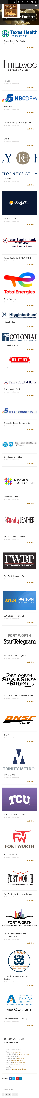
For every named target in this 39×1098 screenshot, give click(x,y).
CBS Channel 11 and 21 (14, 616)
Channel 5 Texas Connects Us (17, 423)
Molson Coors (10, 218)
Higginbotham (10, 322)
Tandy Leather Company (14, 536)
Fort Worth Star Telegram (15, 655)
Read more (30, 47)
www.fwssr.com (16, 1052)
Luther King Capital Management (18, 122)
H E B (6, 367)
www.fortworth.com (23, 1054)
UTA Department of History (15, 1019)
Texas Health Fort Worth (14, 41)
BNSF (6, 735)
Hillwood (7, 81)
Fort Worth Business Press (15, 576)
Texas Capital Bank (12, 389)
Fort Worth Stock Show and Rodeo (18, 695)
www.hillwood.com (18, 1065)
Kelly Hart (8, 178)
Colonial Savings (11, 345)
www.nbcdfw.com (17, 1060)
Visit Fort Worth (10, 854)
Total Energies (10, 299)
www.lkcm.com (20, 1058)
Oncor (6, 139)
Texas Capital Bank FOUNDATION (18, 258)
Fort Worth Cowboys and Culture (18, 894)
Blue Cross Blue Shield (14, 457)
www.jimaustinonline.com (19, 1069)
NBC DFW (8, 106)
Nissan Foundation (12, 497)
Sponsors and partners (12, 44)
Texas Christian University (15, 814)
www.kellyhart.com (19, 1063)
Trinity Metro (9, 775)
